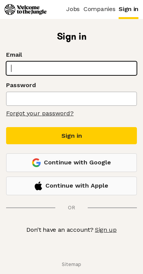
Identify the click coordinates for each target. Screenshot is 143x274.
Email (14, 54)
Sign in (71, 135)
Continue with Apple (71, 186)
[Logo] (26, 9)
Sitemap (71, 264)
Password (21, 85)
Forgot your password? (40, 113)
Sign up (106, 229)
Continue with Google (71, 162)
